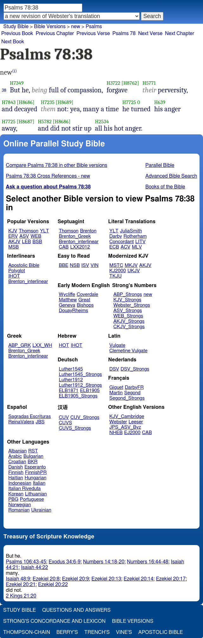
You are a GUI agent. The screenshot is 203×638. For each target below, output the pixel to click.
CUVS (65, 422)
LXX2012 (80, 247)
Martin (116, 392)
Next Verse (150, 33)
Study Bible (16, 26)
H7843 (9, 102)
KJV (12, 231)
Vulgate (117, 345)
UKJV (133, 270)
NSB (75, 265)
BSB (37, 241)
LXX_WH (42, 345)
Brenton (88, 231)
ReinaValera (21, 422)
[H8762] (130, 83)
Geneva (67, 305)
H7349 (17, 83)
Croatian (17, 461)
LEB (26, 241)
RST (33, 451)
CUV (64, 417)
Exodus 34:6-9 (65, 561)
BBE (63, 265)
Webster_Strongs (131, 305)
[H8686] (26, 102)
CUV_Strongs (84, 417)
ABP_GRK (19, 345)
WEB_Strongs (128, 316)
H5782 (45, 122)
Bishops (85, 305)
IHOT (14, 276)
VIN (94, 265)
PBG (13, 499)
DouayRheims (73, 310)
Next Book (12, 41)
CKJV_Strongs (129, 326)
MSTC (116, 265)
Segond (132, 392)
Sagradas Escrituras (29, 416)
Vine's (124, 632)
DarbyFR (134, 387)
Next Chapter (179, 33)
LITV (140, 241)
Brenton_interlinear (78, 241)
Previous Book (17, 33)
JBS (39, 422)
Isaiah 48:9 (18, 578)
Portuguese (32, 499)
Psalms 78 (124, 33)
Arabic (15, 456)
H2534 (102, 122)
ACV (125, 247)
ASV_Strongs (127, 310)
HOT (64, 345)
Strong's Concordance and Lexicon (54, 621)
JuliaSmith (131, 231)
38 (4, 90)
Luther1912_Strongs (80, 385)
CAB (64, 247)
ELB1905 (90, 390)
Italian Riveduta (24, 488)
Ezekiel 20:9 (75, 578)
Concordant (121, 241)
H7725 (129, 102)
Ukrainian (41, 510)
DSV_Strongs (135, 369)
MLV (137, 247)
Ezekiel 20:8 (46, 578)
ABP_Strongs (127, 294)
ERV (13, 236)
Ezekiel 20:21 (21, 584)
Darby (115, 236)
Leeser (136, 422)
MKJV (131, 265)
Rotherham (135, 236)
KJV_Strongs (127, 300)
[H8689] (64, 102)
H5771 (149, 83)
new (147, 294)
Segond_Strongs (126, 398)
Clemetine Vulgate (128, 350)
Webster (118, 422)
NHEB (116, 432)
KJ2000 (117, 270)
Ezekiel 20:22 (53, 584)
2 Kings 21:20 (21, 595)
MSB (13, 247)
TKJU (115, 276)
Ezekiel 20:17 (171, 578)
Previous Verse (93, 33)
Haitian (15, 477)
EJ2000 (132, 432)
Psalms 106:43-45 (26, 561)
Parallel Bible (159, 165)
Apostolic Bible (160, 632)
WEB (35, 236)
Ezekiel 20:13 (106, 578)
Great (84, 300)
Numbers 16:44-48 (147, 561)
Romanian (18, 510)
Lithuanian (36, 494)
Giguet (116, 387)
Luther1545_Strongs (80, 374)
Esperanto (35, 467)
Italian (39, 483)
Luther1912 (71, 379)
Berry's (67, 632)
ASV (24, 236)
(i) (14, 71)
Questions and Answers (76, 610)
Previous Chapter (55, 33)
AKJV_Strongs (128, 321)
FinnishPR (36, 472)
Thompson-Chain (26, 632)
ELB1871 (69, 390)
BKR (32, 461)
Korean (15, 494)
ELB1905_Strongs (78, 396)
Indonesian (19, 483)
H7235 (47, 102)
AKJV (14, 241)
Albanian (17, 451)
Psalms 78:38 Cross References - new (48, 176)
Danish (15, 467)
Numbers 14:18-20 (103, 561)
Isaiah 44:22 (34, 567)
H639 (159, 102)
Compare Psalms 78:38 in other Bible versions (56, 165)
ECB (114, 247)
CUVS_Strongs (75, 428)
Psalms (94, 26)
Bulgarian (33, 456)
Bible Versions (50, 26)
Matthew (68, 300)
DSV (114, 369)
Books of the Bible (165, 186)
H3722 (113, 83)
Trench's (97, 632)
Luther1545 (71, 369)
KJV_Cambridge (126, 416)
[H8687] (26, 122)
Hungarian (36, 477)
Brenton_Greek (75, 236)
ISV (85, 265)
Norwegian (19, 504)
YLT (44, 231)
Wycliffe (67, 294)
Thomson (28, 231)
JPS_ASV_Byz (125, 427)
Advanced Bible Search (171, 176)
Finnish (15, 472)
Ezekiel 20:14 (139, 578)
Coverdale (87, 294)
